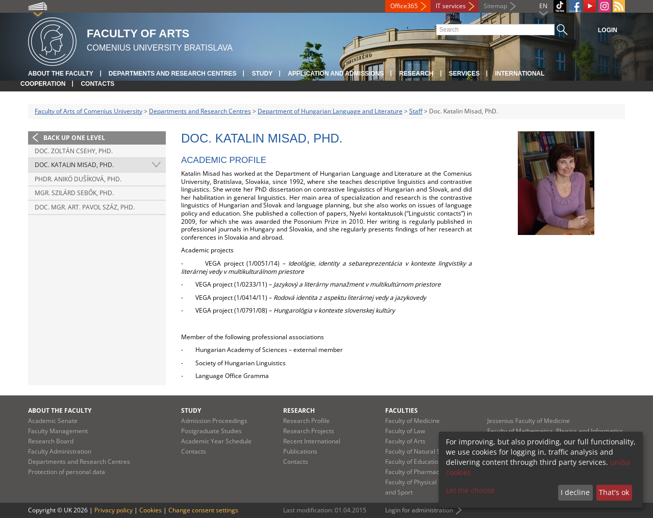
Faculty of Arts (405, 441)
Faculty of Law (405, 431)
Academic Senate (53, 420)
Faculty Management (58, 431)
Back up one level (74, 137)
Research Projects (308, 431)
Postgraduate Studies (211, 431)
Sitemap (495, 6)
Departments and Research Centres (173, 73)
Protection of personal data (66, 471)
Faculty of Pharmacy (413, 471)
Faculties (401, 410)
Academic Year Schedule (216, 441)
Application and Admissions (336, 73)
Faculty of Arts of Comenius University (88, 111)
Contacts (97, 83)
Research (416, 73)
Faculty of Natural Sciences (423, 451)
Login (607, 30)
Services (464, 73)
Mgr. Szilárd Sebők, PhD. (74, 193)
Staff (415, 111)
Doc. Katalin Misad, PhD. (74, 164)
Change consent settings (203, 510)
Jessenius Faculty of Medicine (528, 420)
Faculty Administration (59, 451)
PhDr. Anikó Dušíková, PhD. (78, 179)
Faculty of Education (413, 461)
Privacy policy (113, 510)
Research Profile (306, 420)
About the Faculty (60, 73)
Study (262, 73)
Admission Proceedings (214, 420)
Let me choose (470, 490)
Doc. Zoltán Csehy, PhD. (74, 151)
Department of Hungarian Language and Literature (330, 111)
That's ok (614, 492)
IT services (451, 6)
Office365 (404, 6)
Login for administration (419, 510)
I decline (575, 492)
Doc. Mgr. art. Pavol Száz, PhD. (85, 207)
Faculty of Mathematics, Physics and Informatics (555, 431)
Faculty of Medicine (412, 420)
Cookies (150, 510)
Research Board (50, 441)
